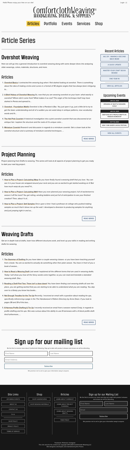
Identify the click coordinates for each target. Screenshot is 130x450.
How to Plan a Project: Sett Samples (19, 203)
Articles (33, 23)
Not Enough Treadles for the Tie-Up (19, 295)
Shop (99, 23)
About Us (13, 404)
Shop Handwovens (39, 399)
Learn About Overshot (65, 399)
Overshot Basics (11, 82)
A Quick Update (114, 64)
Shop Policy (13, 421)
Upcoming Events (13, 399)
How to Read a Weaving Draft (16, 271)
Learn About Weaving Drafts (65, 412)
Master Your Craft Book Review (114, 71)
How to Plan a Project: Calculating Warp (21, 179)
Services (83, 23)
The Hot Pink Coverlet (13, 118)
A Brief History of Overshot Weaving (19, 94)
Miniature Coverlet (12, 127)
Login (122, 2)
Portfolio (50, 23)
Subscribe (48, 366)
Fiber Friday (64, 420)
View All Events (114, 133)
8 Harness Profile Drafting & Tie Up (19, 307)
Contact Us (13, 409)
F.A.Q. (13, 414)
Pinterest (65, 443)
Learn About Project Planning (65, 405)
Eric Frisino (79, 447)
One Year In (114, 78)
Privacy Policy (13, 426)
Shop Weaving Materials (39, 404)
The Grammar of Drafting (14, 259)
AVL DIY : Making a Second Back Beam (114, 57)
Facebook (58, 443)
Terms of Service (13, 431)
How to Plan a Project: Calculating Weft (21, 191)
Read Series (89, 138)
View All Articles (114, 86)
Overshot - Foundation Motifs (16, 106)
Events (67, 23)
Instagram (72, 443)
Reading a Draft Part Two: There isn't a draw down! (25, 283)
